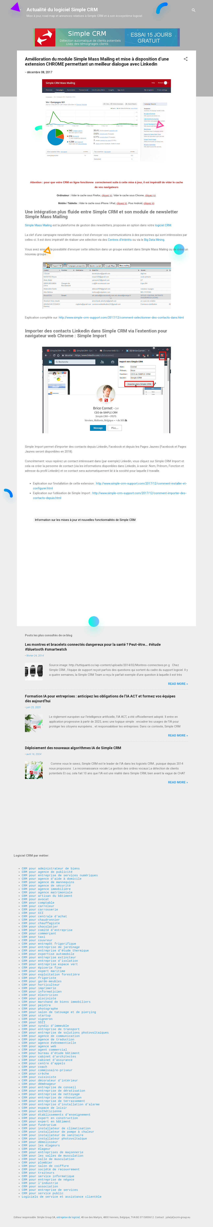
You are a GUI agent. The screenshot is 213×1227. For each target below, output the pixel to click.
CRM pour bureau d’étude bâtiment (51, 1027)
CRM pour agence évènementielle (49, 1015)
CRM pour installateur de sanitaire (52, 1124)
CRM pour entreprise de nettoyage (51, 1075)
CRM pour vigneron (37, 987)
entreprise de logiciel (68, 1217)
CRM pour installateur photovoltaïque (54, 1128)
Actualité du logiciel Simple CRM (62, 9)
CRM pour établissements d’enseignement (56, 1099)
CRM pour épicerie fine (42, 927)
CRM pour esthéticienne (42, 1095)
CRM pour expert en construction (50, 1104)
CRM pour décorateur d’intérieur (50, 1059)
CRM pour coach (34, 1043)
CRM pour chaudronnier (41, 870)
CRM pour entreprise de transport (51, 999)
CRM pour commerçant (39, 886)
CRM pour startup (36, 983)
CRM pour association (41, 1184)
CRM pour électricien (40, 959)
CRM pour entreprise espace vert (50, 923)
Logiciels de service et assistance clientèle (61, 1196)
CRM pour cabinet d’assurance (47, 1035)
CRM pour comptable (38, 850)
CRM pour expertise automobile (48, 910)
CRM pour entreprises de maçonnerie (52, 1144)
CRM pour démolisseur (40, 1132)
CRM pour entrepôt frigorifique (49, 898)
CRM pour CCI (32, 862)
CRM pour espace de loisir (44, 1091)
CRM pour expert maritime (43, 931)
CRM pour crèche (35, 1051)
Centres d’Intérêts (120, 240)
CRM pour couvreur (37, 894)
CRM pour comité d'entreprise (47, 882)
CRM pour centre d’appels (43, 1039)
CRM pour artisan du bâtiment (47, 842)
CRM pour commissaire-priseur (47, 1047)
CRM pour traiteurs (38, 1168)
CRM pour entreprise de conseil (49, 1067)
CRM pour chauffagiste (41, 874)
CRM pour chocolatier (40, 878)
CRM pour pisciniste (39, 963)
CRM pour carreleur (38, 854)
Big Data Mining (154, 240)
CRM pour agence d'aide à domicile (52, 822)
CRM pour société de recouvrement (51, 1164)
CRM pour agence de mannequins (48, 826)
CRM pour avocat (35, 846)
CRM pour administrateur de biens (51, 810)
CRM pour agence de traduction (48, 1011)
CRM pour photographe (40, 975)
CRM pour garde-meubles (42, 943)
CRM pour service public (42, 1192)
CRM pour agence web (39, 1019)
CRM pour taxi (33, 890)
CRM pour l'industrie (40, 1180)
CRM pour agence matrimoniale (47, 838)
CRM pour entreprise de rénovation (52, 1079)
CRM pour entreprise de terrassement (53, 1083)
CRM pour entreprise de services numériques (60, 818)
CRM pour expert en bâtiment (46, 1108)
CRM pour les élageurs (41, 1136)
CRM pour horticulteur (41, 947)
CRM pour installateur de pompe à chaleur (58, 1120)
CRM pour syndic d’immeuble (45, 995)
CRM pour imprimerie (39, 951)
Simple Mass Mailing (38, 225)
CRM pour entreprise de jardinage (51, 902)
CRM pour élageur (36, 1140)
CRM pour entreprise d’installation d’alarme (61, 1087)
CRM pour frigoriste (39, 939)
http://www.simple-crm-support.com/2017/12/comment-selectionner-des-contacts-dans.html (121, 317)
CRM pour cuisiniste (39, 1055)
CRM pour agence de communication (51, 1007)
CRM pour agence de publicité (47, 814)
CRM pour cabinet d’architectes (49, 1031)
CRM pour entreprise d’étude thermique (55, 906)
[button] (185, 60)
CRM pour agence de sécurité (46, 830)
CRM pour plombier (37, 1156)
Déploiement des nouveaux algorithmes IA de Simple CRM (73, 748)
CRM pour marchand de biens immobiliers (56, 967)
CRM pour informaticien (42, 955)
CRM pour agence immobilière (46, 834)
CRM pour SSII (33, 991)
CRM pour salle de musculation (48, 1152)
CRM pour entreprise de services (50, 1188)
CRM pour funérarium (39, 1112)
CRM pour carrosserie (40, 858)
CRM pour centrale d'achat (44, 866)
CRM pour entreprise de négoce (48, 1176)
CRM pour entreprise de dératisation (53, 1071)
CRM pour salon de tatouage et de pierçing (59, 979)
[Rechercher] (193, 11)
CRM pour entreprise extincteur (49, 914)
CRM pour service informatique (48, 1172)
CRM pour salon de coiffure (45, 1160)
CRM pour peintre (36, 971)
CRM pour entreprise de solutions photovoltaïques (65, 1003)
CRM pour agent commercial (44, 1023)
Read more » (178, 684)
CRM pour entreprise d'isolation (50, 918)
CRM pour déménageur (39, 1063)
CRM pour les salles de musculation (52, 1148)
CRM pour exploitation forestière (51, 935)
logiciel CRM (163, 225)
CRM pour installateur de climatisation (56, 1116)
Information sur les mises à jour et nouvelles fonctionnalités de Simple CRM (85, 520)
